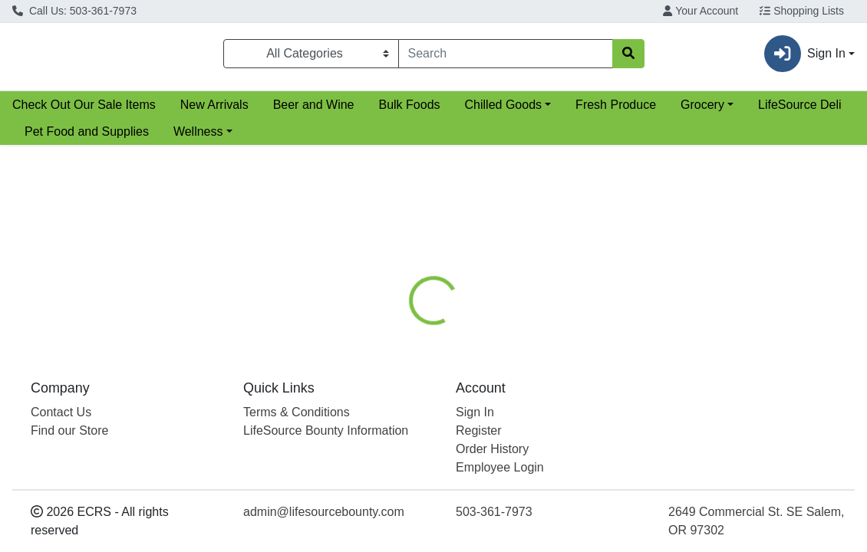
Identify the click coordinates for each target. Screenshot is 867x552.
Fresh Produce (615, 110)
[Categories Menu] (311, 56)
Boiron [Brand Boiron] (532, 392)
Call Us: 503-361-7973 (74, 11)
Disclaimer (545, 318)
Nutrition (469, 318)
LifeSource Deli (800, 110)
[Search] (505, 56)
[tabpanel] (614, 406)
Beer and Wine (313, 110)
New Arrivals (214, 110)
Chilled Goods (503, 110)
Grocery (702, 110)
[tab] (403, 318)
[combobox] (505, 56)
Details (403, 318)
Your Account (700, 11)
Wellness (198, 137)
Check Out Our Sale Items (84, 110)
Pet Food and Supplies (87, 137)
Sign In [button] (805, 56)
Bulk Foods (409, 110)
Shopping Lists (802, 11)
